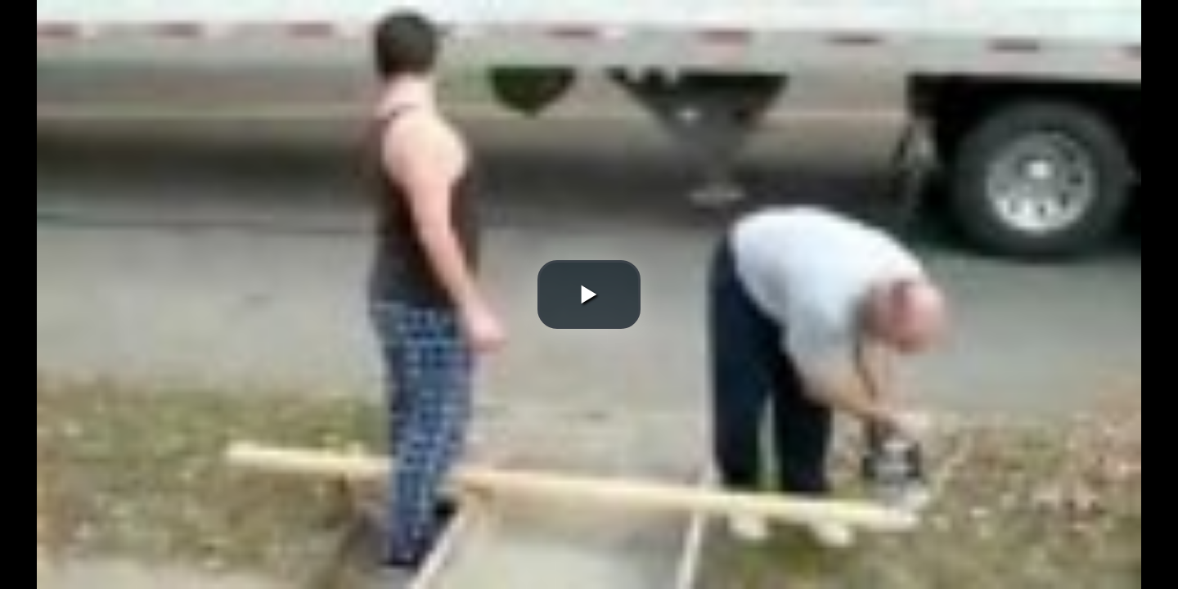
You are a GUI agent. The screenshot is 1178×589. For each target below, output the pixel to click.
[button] (589, 294)
